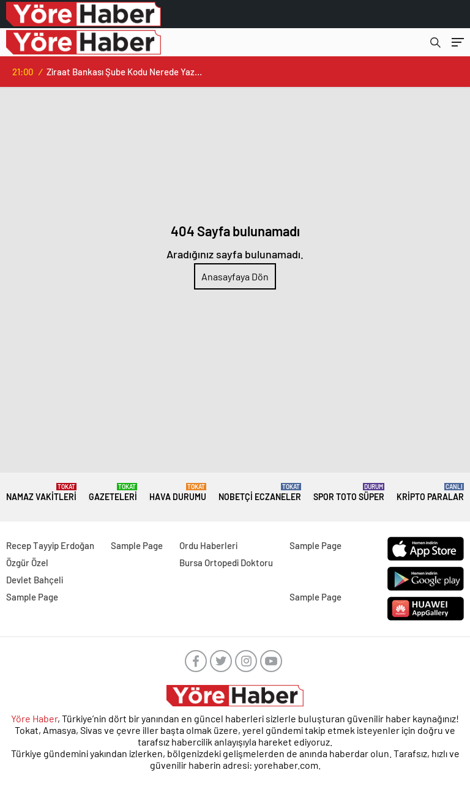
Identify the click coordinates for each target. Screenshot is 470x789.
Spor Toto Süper (348, 492)
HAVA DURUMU (177, 492)
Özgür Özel (27, 562)
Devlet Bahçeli (34, 579)
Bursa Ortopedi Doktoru (226, 562)
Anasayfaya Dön (235, 276)
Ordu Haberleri (208, 545)
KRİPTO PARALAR (430, 492)
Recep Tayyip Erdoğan (50, 545)
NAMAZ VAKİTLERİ (41, 492)
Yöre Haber (34, 718)
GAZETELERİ (113, 492)
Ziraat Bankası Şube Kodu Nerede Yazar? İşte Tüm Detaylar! (125, 71)
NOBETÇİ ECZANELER (259, 492)
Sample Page (137, 545)
